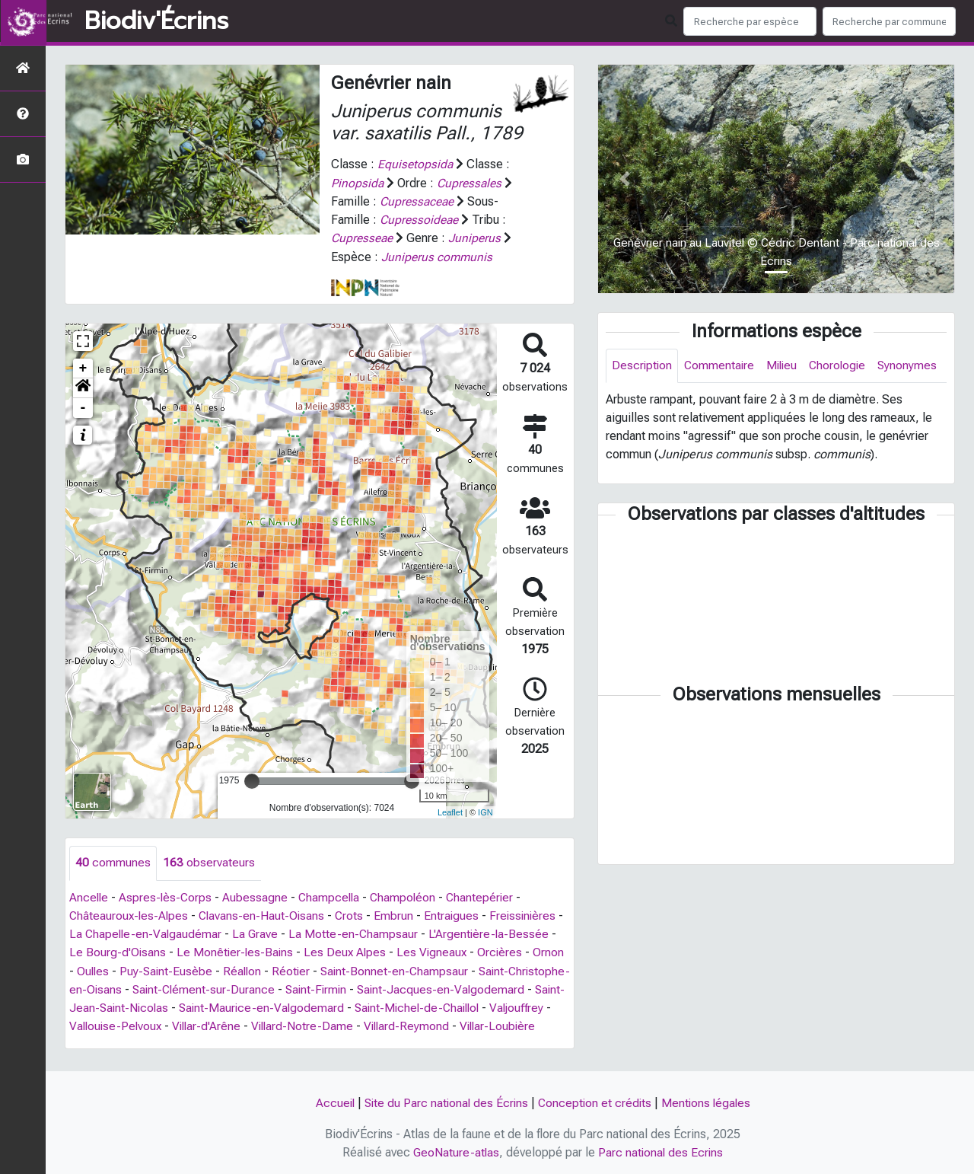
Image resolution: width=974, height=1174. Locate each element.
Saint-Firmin (384, 987)
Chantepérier (487, 895)
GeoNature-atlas (455, 1152)
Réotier (329, 969)
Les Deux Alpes (348, 950)
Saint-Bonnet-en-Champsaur (435, 969)
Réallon (280, 969)
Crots (354, 914)
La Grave (266, 932)
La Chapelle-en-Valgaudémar (154, 932)
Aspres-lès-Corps (167, 895)
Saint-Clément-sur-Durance (269, 987)
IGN (485, 810)
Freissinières (530, 914)
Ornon (84, 969)
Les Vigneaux (437, 950)
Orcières (506, 950)
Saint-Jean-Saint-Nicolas (217, 1005)
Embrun (399, 914)
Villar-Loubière (168, 1042)
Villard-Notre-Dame (426, 1023)
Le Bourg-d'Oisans (118, 950)
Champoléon (408, 895)
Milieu (785, 366)
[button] (83, 387)
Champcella (332, 895)
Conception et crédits (596, 1103)
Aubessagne (258, 895)
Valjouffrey (147, 1023)
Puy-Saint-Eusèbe (202, 969)
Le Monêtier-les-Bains (236, 950)
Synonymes (642, 400)
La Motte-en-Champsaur (365, 932)
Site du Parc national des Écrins (444, 1103)
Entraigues (457, 914)
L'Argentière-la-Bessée (501, 932)
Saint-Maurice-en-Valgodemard (378, 1005)
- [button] (83, 406)
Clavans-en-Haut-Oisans (265, 914)
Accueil (330, 1103)
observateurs (209, 861)
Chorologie (843, 366)
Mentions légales (709, 1103)
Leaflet (450, 810)
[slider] (251, 779)
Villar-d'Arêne (328, 1023)
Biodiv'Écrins (156, 21)
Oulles (128, 969)
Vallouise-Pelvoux (234, 1023)
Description (642, 366)
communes (113, 861)
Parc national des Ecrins (661, 1152)
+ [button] (83, 367)
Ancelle (89, 895)
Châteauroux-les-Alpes (130, 914)
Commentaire (721, 366)
